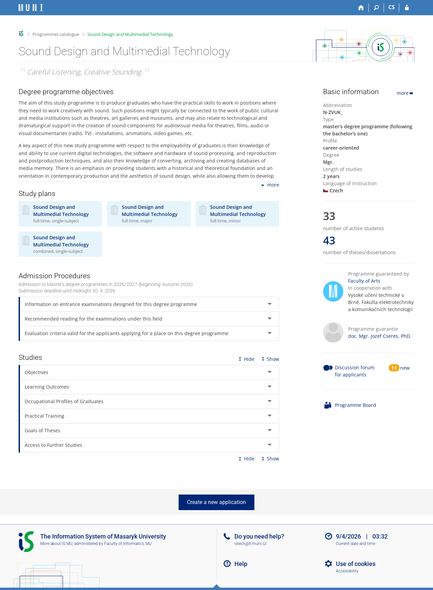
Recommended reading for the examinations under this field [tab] (93, 318)
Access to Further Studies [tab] (53, 445)
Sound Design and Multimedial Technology (130, 34)
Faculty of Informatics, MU (128, 543)
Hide (245, 359)
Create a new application (216, 502)
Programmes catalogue (55, 34)
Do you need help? (259, 536)
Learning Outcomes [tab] (47, 387)
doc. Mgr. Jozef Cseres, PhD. (379, 336)
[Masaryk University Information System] (31, 7)
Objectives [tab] (36, 372)
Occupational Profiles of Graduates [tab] (64, 401)
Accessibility (347, 571)
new (405, 368)
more (269, 185)
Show (269, 359)
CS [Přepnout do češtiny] (391, 7)
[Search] (376, 7)
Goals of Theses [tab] (42, 430)
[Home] (361, 7)
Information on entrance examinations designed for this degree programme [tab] (111, 304)
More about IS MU (56, 543)
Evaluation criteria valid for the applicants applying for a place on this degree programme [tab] (126, 333)
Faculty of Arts (364, 281)
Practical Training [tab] (44, 416)
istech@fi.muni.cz (250, 543)
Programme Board (355, 405)
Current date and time (355, 543)
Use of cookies (355, 563)
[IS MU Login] (406, 7)
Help (240, 563)
